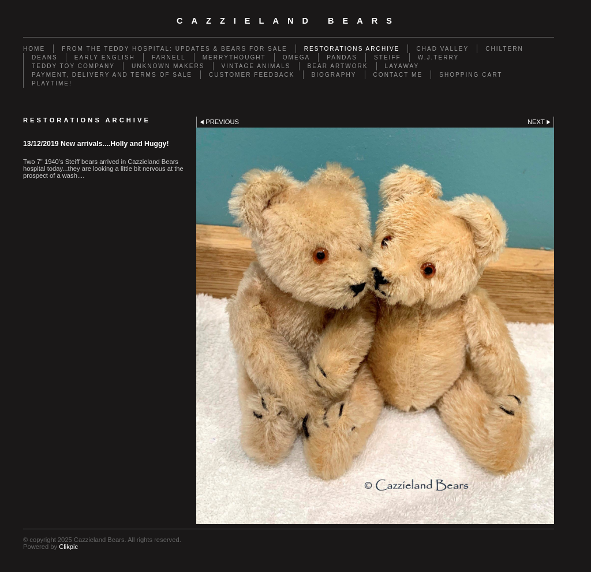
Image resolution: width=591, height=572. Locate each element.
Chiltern (504, 49)
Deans (45, 57)
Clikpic (68, 546)
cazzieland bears (289, 20)
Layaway (402, 66)
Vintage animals (256, 66)
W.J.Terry (438, 57)
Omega (297, 57)
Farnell (169, 57)
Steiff (387, 57)
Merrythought (234, 57)
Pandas (342, 57)
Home (34, 49)
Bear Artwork (338, 66)
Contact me (398, 75)
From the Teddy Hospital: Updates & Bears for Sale (174, 49)
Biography (334, 75)
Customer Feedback (252, 75)
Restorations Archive (352, 49)
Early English (104, 57)
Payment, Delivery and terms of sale (112, 75)
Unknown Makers (168, 66)
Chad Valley (442, 49)
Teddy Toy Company (73, 66)
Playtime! (52, 83)
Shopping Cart (470, 75)
